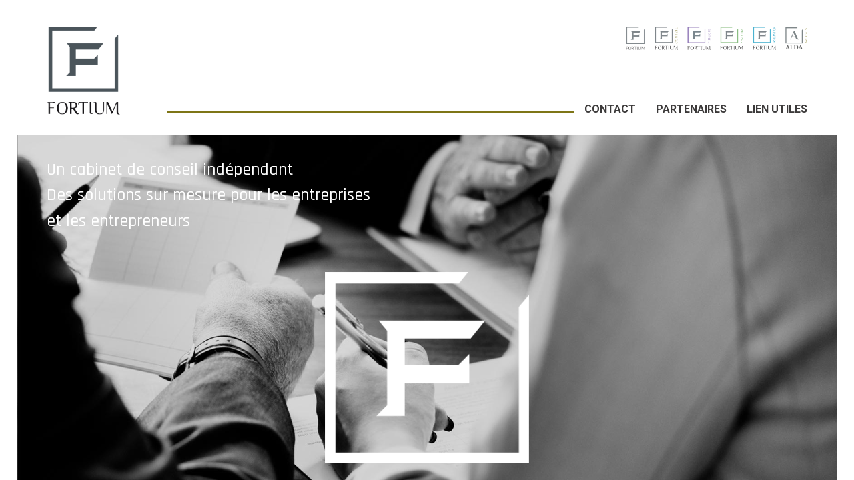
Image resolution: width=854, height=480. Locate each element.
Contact (610, 109)
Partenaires (691, 109)
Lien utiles (777, 109)
